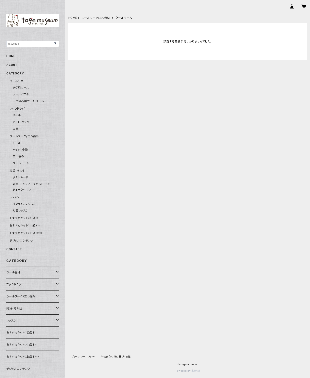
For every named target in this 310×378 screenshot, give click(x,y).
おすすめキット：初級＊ (23, 218)
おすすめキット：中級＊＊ (24, 225)
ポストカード (20, 177)
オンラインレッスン (24, 203)
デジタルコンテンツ (21, 240)
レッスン (14, 197)
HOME (72, 17)
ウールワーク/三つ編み (96, 17)
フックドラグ (17, 108)
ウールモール (21, 163)
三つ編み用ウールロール (28, 101)
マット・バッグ (21, 122)
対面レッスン (21, 210)
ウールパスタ (21, 94)
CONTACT (14, 249)
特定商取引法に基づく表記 (116, 356)
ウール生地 (16, 81)
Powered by (187, 370)
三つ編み (18, 156)
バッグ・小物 (20, 149)
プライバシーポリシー (83, 356)
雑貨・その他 (17, 170)
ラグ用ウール (21, 87)
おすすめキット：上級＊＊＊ (25, 233)
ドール (17, 115)
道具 (16, 128)
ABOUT (11, 64)
